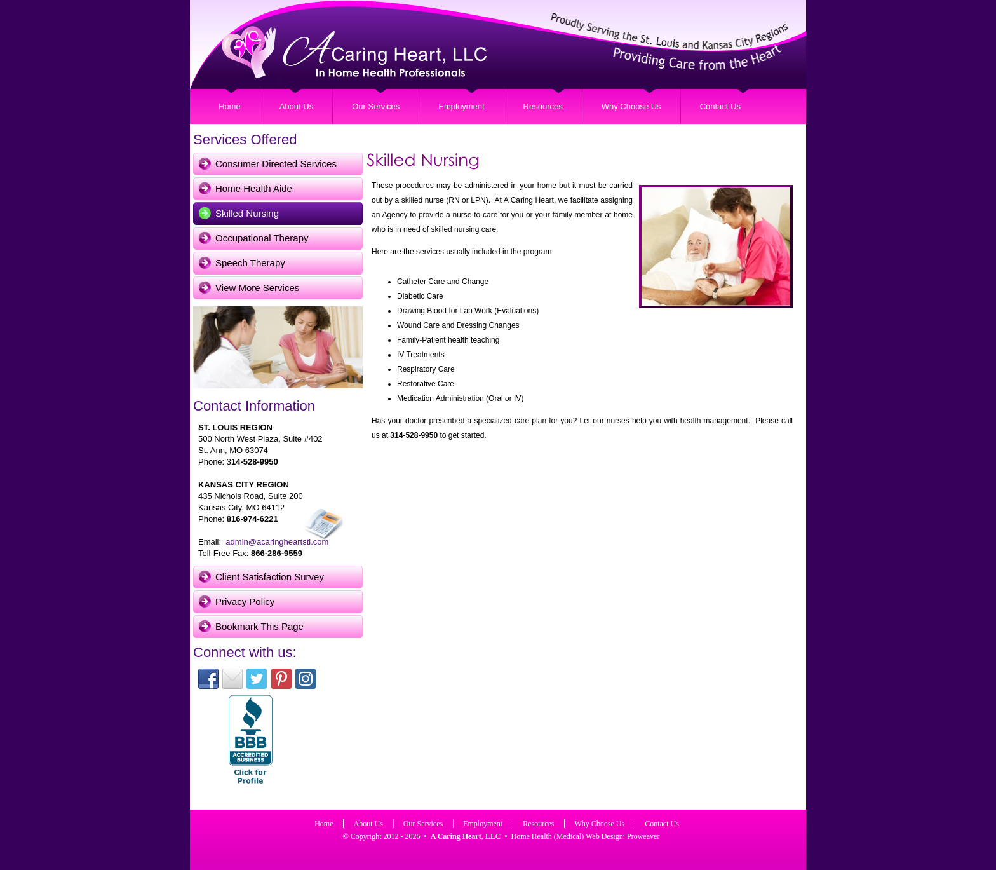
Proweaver (643, 836)
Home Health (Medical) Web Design (567, 836)
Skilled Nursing (247, 213)
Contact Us (720, 106)
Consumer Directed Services (276, 163)
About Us (296, 106)
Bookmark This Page (259, 626)
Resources (543, 106)
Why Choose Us (631, 106)
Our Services (376, 106)
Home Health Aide (253, 188)
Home (230, 106)
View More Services (257, 287)
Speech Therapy (250, 262)
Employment (461, 106)
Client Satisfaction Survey (269, 576)
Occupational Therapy (261, 238)
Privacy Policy (244, 601)
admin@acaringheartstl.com (276, 542)
